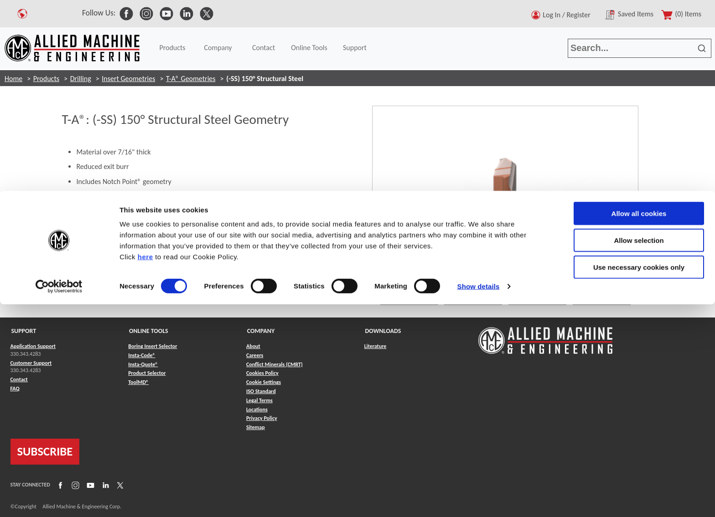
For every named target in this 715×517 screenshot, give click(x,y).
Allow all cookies (639, 22)
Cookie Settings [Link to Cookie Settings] (263, 382)
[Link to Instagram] (74, 484)
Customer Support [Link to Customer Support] (31, 363)
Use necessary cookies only (638, 76)
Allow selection (638, 49)
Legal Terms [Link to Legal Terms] (259, 400)
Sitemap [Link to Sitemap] (255, 427)
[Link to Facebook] (59, 484)
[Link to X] (119, 484)
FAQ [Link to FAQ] (15, 388)
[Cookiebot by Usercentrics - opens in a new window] (59, 95)
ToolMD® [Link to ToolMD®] (138, 382)
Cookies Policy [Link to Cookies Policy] (262, 373)
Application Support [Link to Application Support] (33, 346)
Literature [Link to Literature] (375, 346)
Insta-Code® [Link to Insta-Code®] (141, 355)
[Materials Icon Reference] (190, 255)
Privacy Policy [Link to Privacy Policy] (261, 418)
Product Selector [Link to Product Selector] (147, 373)
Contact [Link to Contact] (19, 379)
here (145, 66)
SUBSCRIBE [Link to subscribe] (45, 451)
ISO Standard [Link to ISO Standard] (261, 391)
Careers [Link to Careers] (254, 355)
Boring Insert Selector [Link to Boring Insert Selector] (152, 346)
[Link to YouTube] (89, 484)
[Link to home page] (545, 335)
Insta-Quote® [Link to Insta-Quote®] (143, 364)
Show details (478, 95)
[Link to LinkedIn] (104, 484)
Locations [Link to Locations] (257, 409)
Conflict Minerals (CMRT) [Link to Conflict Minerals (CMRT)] (274, 364)
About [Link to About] (253, 346)
